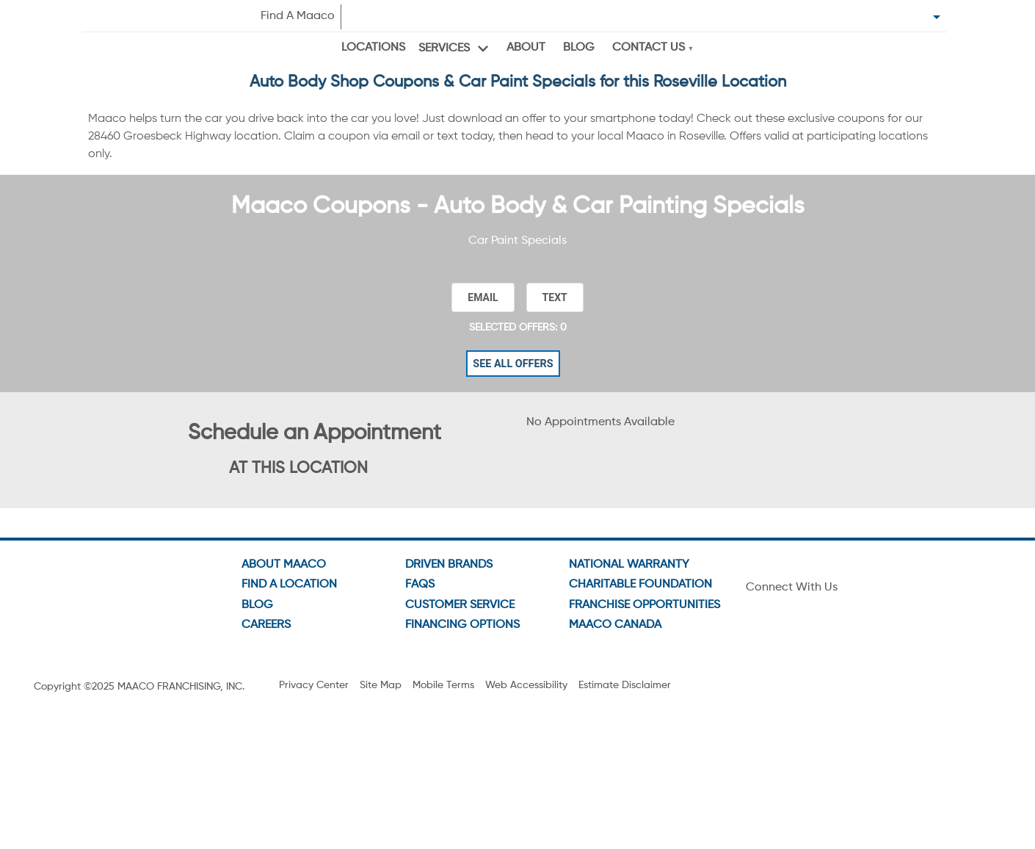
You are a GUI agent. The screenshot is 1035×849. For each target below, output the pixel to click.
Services (442, 47)
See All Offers (513, 346)
